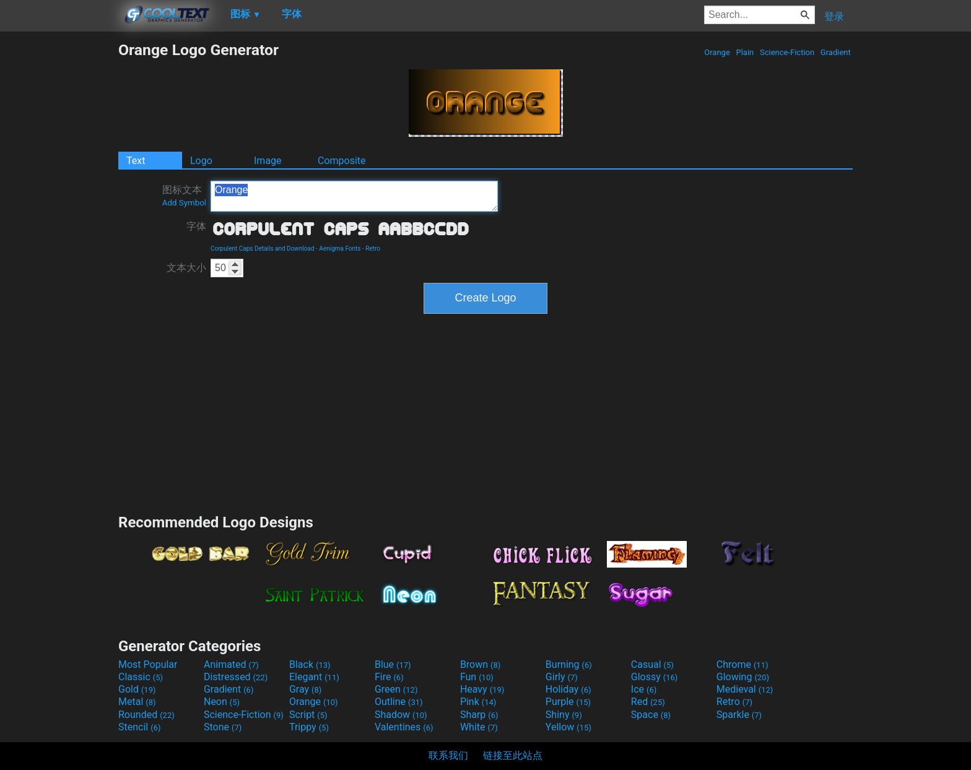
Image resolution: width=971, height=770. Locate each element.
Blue (393, 664)
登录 (834, 16)
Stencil (139, 727)
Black (310, 664)
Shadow (401, 714)
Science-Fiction (787, 52)
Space (651, 714)
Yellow (568, 727)
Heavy (482, 689)
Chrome (742, 664)
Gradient (836, 52)
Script (308, 714)
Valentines (404, 727)
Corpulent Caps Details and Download (263, 248)
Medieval (744, 689)
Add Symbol (184, 202)
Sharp (479, 714)
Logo (201, 161)
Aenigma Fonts (339, 248)
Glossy (654, 677)
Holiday (568, 689)
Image (268, 161)
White (479, 727)
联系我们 (448, 755)
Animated (231, 664)
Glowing (742, 677)
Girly (562, 677)
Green (396, 689)
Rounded (146, 714)
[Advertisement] (58, 226)
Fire (389, 677)
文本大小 (186, 268)
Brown (480, 664)
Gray (305, 689)
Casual (652, 664)
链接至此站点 (512, 755)
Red (648, 701)
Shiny (564, 714)
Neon (222, 701)
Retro (372, 248)
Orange (717, 52)
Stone (223, 727)
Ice (643, 689)
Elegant (314, 677)
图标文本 (184, 195)
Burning (569, 664)
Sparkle (739, 714)
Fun (477, 677)
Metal (137, 701)
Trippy (309, 727)
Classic (140, 677)
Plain (744, 52)
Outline (399, 701)
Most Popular (148, 664)
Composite (342, 161)
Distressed (236, 677)
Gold (137, 689)
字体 (196, 226)
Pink (478, 701)
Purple (568, 701)
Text (135, 161)
